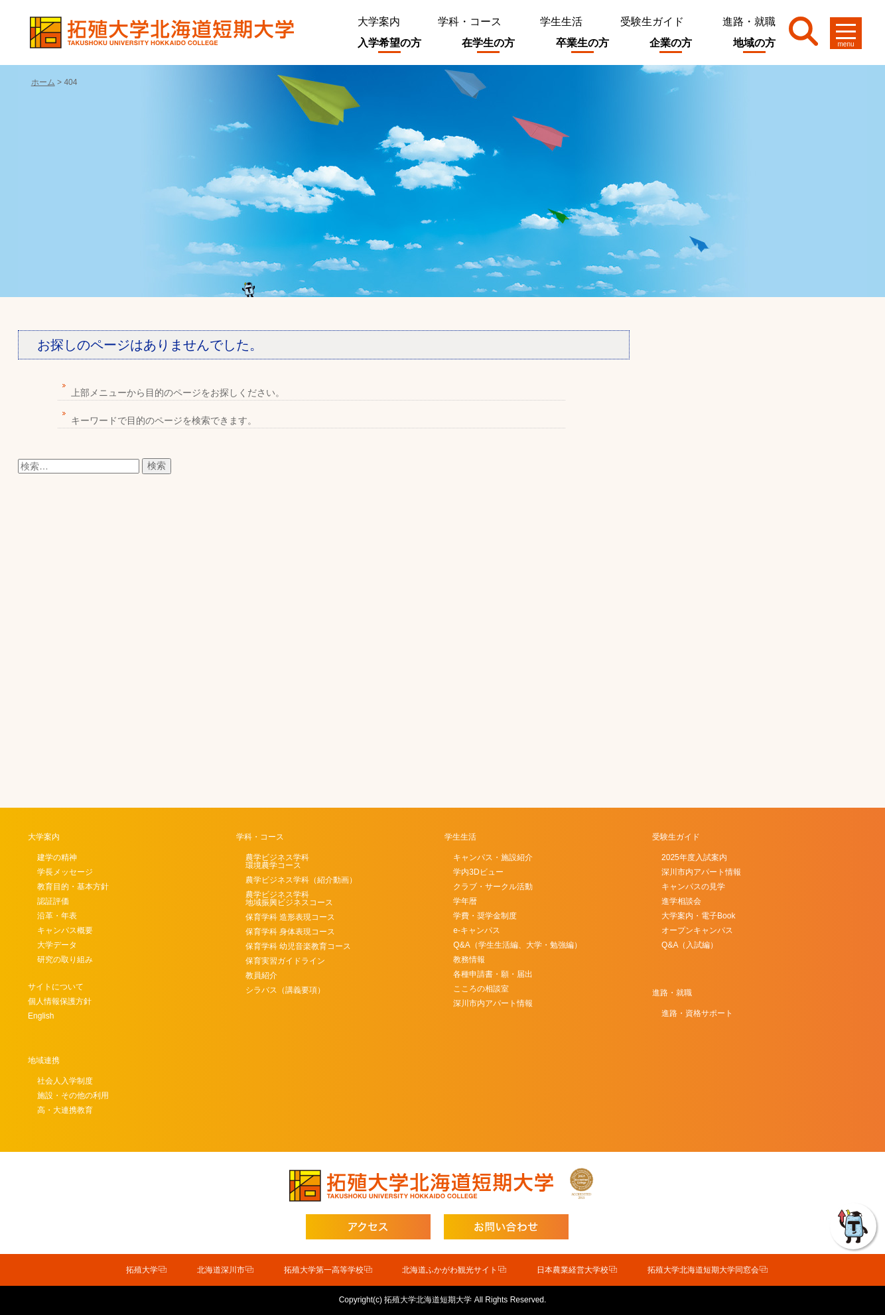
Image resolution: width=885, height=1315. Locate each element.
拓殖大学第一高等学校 (324, 1270)
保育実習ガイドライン (285, 961)
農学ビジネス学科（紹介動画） (301, 880)
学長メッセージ (65, 872)
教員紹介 (261, 975)
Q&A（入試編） (689, 945)
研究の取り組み (65, 959)
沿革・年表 (57, 915)
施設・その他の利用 (73, 1095)
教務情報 (469, 959)
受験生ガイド (652, 21)
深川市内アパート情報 (493, 1003)
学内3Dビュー (478, 872)
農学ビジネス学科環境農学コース (277, 861)
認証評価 (53, 901)
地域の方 (754, 42)
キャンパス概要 (65, 930)
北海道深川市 (221, 1270)
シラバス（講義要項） (285, 990)
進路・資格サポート (697, 1013)
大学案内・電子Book (698, 915)
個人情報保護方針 (60, 1001)
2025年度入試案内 (694, 857)
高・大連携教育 (65, 1110)
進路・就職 (749, 21)
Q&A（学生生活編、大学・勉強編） (517, 945)
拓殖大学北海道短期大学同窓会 (703, 1270)
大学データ (57, 945)
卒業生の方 (582, 42)
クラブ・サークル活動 (493, 886)
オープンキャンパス (697, 930)
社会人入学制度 (65, 1081)
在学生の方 (488, 42)
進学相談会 (681, 901)
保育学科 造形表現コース (290, 917)
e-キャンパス (476, 930)
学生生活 (561, 21)
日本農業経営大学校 (572, 1270)
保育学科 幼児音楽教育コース (298, 946)
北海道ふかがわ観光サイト (450, 1270)
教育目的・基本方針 (73, 886)
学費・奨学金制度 (485, 915)
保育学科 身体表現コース (290, 931)
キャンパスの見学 (693, 886)
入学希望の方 (389, 42)
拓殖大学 (142, 1270)
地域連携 (44, 1060)
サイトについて (56, 986)
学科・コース (470, 21)
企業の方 (670, 42)
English (41, 1016)
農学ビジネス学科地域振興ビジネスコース (289, 898)
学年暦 (465, 901)
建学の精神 (57, 857)
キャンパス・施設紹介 (493, 857)
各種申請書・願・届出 (493, 974)
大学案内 (379, 21)
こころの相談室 (481, 988)
